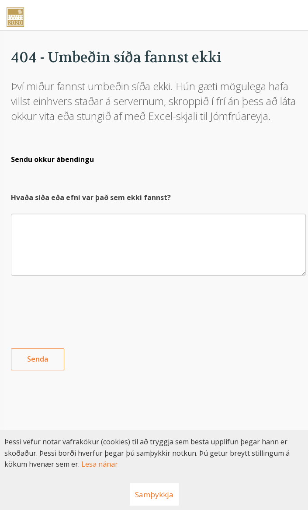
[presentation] (77, 305)
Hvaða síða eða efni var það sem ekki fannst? (91, 197)
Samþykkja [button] (154, 494)
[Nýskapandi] (154, 14)
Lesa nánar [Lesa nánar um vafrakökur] (99, 464)
